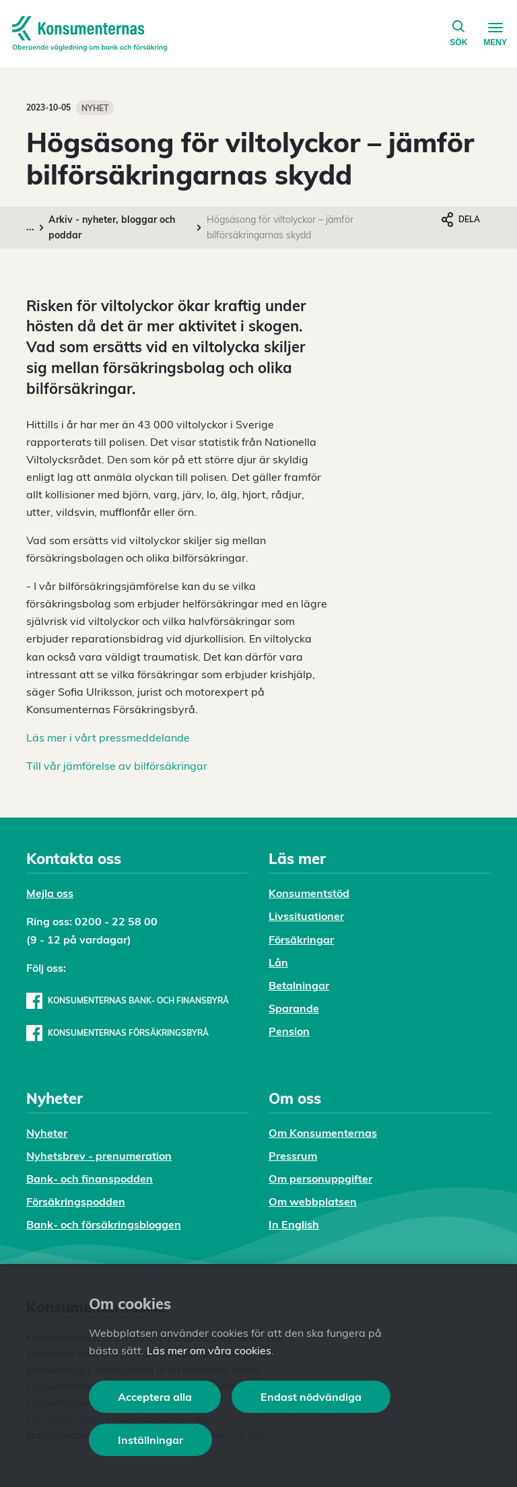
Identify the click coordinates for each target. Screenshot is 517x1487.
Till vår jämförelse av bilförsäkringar (116, 765)
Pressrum (293, 1155)
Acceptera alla (155, 1396)
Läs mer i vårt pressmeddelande (108, 737)
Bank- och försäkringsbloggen (103, 1224)
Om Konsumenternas (323, 1132)
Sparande (294, 1008)
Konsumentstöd (309, 893)
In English (294, 1224)
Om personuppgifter (320, 1178)
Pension (289, 1031)
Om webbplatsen (313, 1201)
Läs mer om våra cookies (209, 1350)
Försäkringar (301, 939)
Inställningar (150, 1440)
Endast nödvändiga (311, 1396)
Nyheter (46, 1132)
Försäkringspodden (75, 1201)
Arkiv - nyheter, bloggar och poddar (111, 227)
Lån (278, 962)
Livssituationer (306, 916)
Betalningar (299, 985)
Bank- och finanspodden (89, 1178)
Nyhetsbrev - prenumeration (99, 1155)
